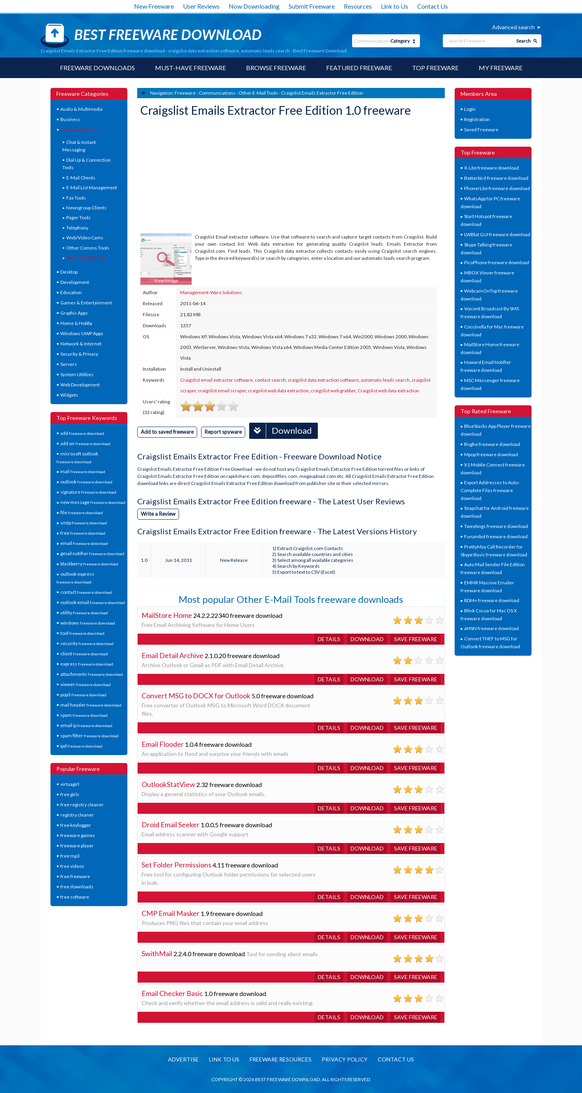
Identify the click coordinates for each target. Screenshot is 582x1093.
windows (87, 623)
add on (85, 443)
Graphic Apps (74, 313)
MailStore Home (167, 615)
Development (74, 282)
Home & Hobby (76, 323)
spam (84, 715)
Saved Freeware (481, 129)
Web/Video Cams (84, 238)
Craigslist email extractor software (216, 380)
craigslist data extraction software (323, 380)
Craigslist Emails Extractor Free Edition (322, 93)
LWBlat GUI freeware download (497, 234)
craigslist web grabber (333, 391)
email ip (86, 725)
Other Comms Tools (87, 248)
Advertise (183, 1059)
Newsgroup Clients (86, 208)
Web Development (80, 385)
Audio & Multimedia (81, 109)
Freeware (185, 93)
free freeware (75, 876)
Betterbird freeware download (496, 178)
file (81, 512)
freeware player (77, 846)
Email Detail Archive (172, 655)
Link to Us (394, 6)
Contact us (396, 1059)
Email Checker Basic (172, 993)
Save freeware (415, 639)
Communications (78, 129)
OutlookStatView (168, 784)
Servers (68, 364)
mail (82, 471)
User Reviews (201, 6)
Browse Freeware (276, 67)
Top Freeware (435, 67)
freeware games (77, 835)
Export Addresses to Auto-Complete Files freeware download (490, 490)
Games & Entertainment (86, 303)
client (84, 654)
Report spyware (223, 432)
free (82, 533)
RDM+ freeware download (491, 600)
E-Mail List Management (91, 187)
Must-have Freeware (190, 67)
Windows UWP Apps (81, 333)
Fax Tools (76, 198)
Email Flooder (163, 744)
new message (92, 502)
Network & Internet (80, 344)
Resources (358, 6)
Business (70, 119)
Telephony (77, 228)
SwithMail (157, 953)
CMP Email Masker (171, 913)
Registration (477, 119)
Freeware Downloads (97, 67)
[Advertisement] (199, 176)
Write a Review (158, 514)
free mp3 (70, 856)
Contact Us (432, 6)
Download (280, 430)
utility (84, 613)
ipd (81, 746)
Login (470, 109)
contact (86, 592)
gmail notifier (92, 553)
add (82, 433)
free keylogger (75, 825)
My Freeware (500, 67)
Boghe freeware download (492, 444)
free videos (72, 866)
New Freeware (154, 6)
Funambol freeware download (496, 536)
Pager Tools (78, 217)
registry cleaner (77, 815)
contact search (270, 380)
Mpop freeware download (491, 454)
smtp (83, 523)
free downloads (76, 887)
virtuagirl (69, 784)
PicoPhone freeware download (496, 262)
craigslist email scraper (222, 391)
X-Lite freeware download (491, 168)
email (84, 543)
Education (71, 292)
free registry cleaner (82, 805)
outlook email (92, 602)
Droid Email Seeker (171, 824)
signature (88, 492)
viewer (85, 684)
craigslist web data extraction (278, 391)
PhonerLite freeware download (497, 188)
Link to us (224, 1059)
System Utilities (76, 374)
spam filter (89, 736)
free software (74, 897)
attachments (91, 674)
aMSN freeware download (491, 628)
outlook (86, 482)
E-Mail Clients (80, 178)
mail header (90, 705)
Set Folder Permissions (176, 864)
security (87, 643)
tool (82, 633)
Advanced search (513, 27)
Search (523, 41)
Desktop (69, 272)
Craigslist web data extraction (388, 391)
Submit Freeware (312, 6)
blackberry (89, 564)
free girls (69, 794)
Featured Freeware (359, 67)
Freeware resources (281, 1059)
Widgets (69, 395)
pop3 (83, 695)
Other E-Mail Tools (86, 258)
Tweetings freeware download (496, 526)
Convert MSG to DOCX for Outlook (196, 695)
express (86, 664)
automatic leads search (385, 380)
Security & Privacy (79, 354)
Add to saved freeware (167, 432)
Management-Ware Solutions (211, 292)
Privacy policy (344, 1059)
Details (329, 639)
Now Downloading (254, 6)
